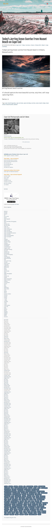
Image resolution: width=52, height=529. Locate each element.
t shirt (6, 486)
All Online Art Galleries (8, 167)
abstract (10, 486)
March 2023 (6, 338)
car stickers (6, 184)
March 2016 (6, 445)
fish (5, 499)
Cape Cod (18, 45)
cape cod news (19, 103)
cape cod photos (40, 491)
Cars (5, 238)
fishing (9, 499)
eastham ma (21, 498)
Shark (5, 286)
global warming (41, 499)
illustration (7, 502)
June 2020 (6, 380)
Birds (5, 220)
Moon (5, 268)
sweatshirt (34, 511)
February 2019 (7, 400)
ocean (37, 103)
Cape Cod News (7, 234)
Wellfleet (6, 313)
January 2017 (6, 432)
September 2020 (7, 376)
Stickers (12, 155)
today (44, 103)
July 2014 (6, 470)
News (5, 272)
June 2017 (6, 426)
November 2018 (7, 404)
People (5, 277)
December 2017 (7, 418)
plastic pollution (40, 506)
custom (24, 496)
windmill (21, 514)
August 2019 (6, 393)
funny (31, 499)
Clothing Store (7, 244)
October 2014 (7, 466)
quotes (26, 507)
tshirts (25, 512)
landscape (26, 502)
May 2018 (6, 412)
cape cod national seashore (10, 491)
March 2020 (6, 384)
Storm (5, 292)
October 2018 (7, 406)
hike (32, 501)
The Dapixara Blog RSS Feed (10, 517)
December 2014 (7, 464)
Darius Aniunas (7, 136)
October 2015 (7, 451)
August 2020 (6, 378)
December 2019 (7, 388)
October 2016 (7, 436)
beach (40, 103)
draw (16, 498)
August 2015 (6, 454)
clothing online (30, 494)
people (25, 506)
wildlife (16, 514)
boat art (30, 488)
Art (4, 215)
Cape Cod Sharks (7, 236)
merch (13, 504)
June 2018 (6, 411)
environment (28, 498)
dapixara (29, 496)
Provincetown (7, 282)
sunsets (5, 296)
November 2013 (7, 480)
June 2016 (6, 441)
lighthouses (32, 502)
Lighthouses (6, 266)
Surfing (5, 297)
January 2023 (6, 341)
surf (24, 511)
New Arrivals (6, 271)
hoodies (37, 501)
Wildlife (5, 314)
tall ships (43, 511)
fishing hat (6, 178)
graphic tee (7, 501)
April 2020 (6, 383)
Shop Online (6, 288)
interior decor (13, 502)
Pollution (6, 281)
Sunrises (28, 45)
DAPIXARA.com (12, 139)
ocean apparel (8, 506)
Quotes (5, 283)
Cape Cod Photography (9, 235)
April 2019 (6, 398)
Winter (5, 315)
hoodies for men (7, 180)
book (39, 488)
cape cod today (27, 103)
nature (29, 504)
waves (44, 512)
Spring (5, 291)
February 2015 (7, 461)
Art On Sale (6, 216)
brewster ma (44, 488)
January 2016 (6, 447)
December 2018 (7, 403)
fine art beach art (7, 162)
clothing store (38, 494)
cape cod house (35, 489)
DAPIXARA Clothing (8, 249)
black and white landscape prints (10, 161)
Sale (5, 285)
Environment (6, 253)
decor (37, 496)
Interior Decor (7, 263)
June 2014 (6, 472)
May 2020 (6, 381)
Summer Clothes (7, 293)
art (24, 486)
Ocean (32, 45)
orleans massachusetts (7, 104)
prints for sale (13, 507)
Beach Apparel (7, 219)
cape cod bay (27, 489)
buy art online (7, 489)
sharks (15, 509)
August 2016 (6, 439)
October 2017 (7, 421)
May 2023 (6, 336)
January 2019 (6, 402)
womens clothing (32, 514)
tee (5, 512)
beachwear (7, 488)
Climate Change (7, 241)
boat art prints (7, 165)
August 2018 (6, 408)
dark (33, 496)
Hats (5, 259)
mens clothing (8, 504)
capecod (9, 207)
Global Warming (7, 258)
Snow (5, 290)
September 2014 (7, 468)
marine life (45, 502)
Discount (6, 250)
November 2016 (7, 435)
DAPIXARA (6, 189)
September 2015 (7, 453)
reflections (32, 507)
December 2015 (7, 449)
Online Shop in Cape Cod (21, 154)
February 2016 (7, 446)
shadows (6, 509)
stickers (6, 511)
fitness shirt (15, 499)
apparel (20, 486)
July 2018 (6, 409)
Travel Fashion (7, 305)
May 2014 (6, 473)
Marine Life (6, 267)
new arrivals (35, 504)
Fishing (5, 255)
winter (26, 514)
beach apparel (42, 486)
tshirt (21, 512)
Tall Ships (6, 301)
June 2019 (6, 395)
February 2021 (7, 370)
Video (5, 307)
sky (37, 509)
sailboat (37, 507)
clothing (24, 494)
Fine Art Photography (8, 254)
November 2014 (7, 465)
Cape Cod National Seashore (10, 233)
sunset (20, 511)
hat (25, 501)
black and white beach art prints (10, 160)
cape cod (14, 489)
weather (16, 104)
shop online (32, 509)
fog (19, 499)
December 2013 (7, 479)
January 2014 (6, 478)
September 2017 (7, 422)
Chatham (6, 239)
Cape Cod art (6, 227)
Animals (5, 212)
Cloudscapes (6, 245)
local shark (39, 502)
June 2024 (6, 319)
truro (17, 512)
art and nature (30, 486)
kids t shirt (20, 502)
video (35, 512)
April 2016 (6, 444)
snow (41, 509)
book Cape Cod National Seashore (11, 171)
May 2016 (6, 442)
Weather (6, 311)
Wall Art (16, 155)
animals (15, 486)
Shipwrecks (6, 287)
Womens (6, 316)
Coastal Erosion (7, 246)
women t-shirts (7, 176)
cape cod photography (10, 103)
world (39, 514)
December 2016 (7, 433)
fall (33, 498)
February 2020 (7, 385)
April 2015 (6, 459)
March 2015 (6, 460)
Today (23, 45)
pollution (6, 507)
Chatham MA (6, 240)
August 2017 (6, 423)
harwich (21, 501)
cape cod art (20, 489)
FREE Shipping (7, 257)
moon (25, 504)
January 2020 (6, 386)
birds (12, 488)
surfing (28, 511)
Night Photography (8, 273)
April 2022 (6, 352)
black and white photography (21, 488)
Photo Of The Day (8, 278)
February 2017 (7, 431)
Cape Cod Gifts (7, 230)
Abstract (5, 211)
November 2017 (7, 419)
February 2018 (7, 416)
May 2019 (6, 397)
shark (11, 509)
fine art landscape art (8, 164)
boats (35, 488)
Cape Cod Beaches (8, 229)
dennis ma (42, 496)
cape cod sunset (16, 493)
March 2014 (6, 475)
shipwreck (21, 509)
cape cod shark (8, 493)
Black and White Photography (10, 221)
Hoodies (5, 262)
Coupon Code (7, 248)
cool (12, 496)
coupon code (18, 496)
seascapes (43, 507)
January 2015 (6, 463)
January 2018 (6, 417)
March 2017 (6, 430)
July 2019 (6, 394)
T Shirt (5, 299)
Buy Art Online (7, 225)
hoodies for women (8, 181)
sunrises (33, 103)
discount (12, 498)
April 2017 (6, 428)
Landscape (6, 264)
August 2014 (6, 469)
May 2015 (6, 458)
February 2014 (7, 477)
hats (29, 501)
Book (5, 222)
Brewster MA (6, 224)
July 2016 (6, 440)
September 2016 (7, 437)
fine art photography (40, 498)
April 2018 (6, 413)
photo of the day (31, 506)
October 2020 (7, 375)
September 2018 (7, 407)
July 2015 (6, 455)
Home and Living (7, 260)
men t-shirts (6, 177)
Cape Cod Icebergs (8, 231)
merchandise (19, 504)
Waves (5, 310)
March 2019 (6, 399)
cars (39, 493)
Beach (43, 45)
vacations (30, 512)
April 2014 (6, 474)
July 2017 (6, 425)
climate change (8, 494)
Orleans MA (38, 45)
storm (11, 511)
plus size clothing (7, 183)
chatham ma (44, 493)
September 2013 (7, 483)
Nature (5, 269)
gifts (35, 499)
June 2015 (6, 456)
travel (47, 103)
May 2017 (6, 427)
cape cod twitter (33, 493)
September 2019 (7, 392)
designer (6, 498)
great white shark (14, 501)
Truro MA (6, 306)
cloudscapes (7, 496)
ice (40, 501)
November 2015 (7, 450)
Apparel (8, 155)
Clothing (5, 243)
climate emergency (17, 494)
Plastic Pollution (7, 279)
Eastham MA (6, 252)
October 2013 (7, 482)
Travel (5, 304)
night (40, 504)
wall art (39, 512)
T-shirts (5, 300)
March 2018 (6, 414)
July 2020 (6, 379)
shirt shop (27, 509)
